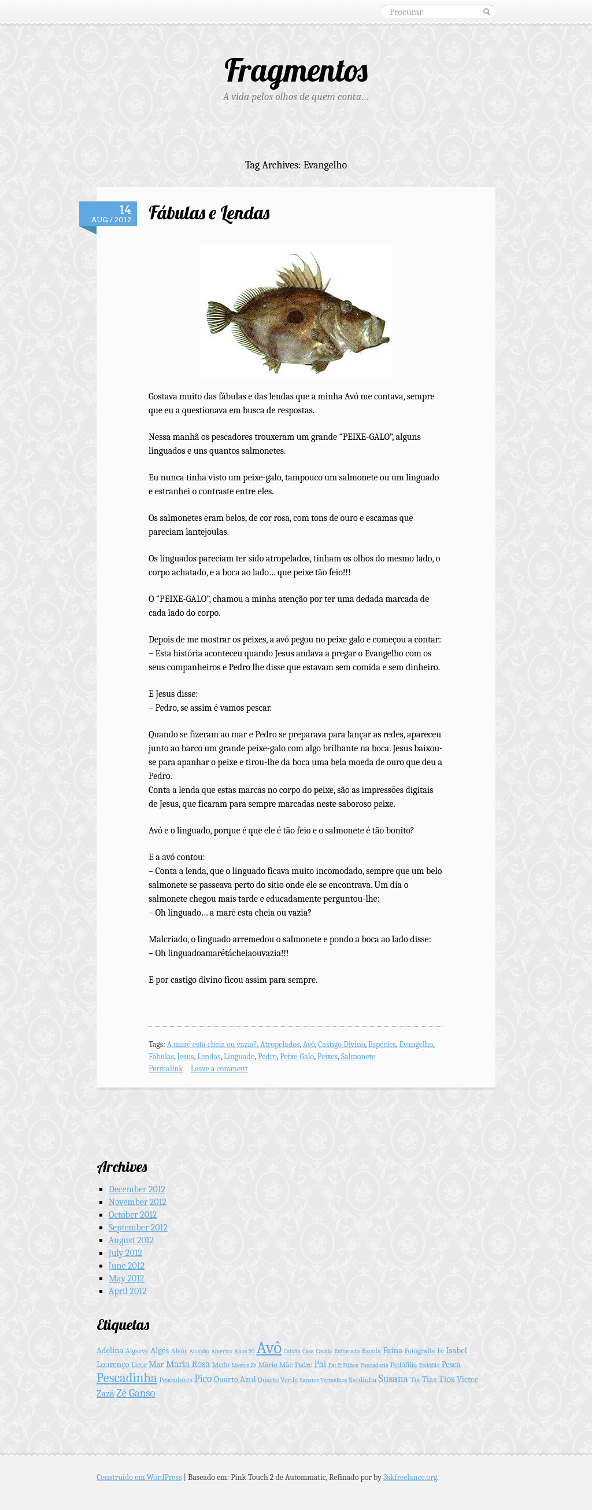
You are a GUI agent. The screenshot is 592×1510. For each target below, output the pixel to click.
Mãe (286, 1364)
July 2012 (125, 1253)
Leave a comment (219, 1069)
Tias (429, 1379)
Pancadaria (374, 1365)
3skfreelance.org (410, 1477)
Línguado (239, 1056)
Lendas (208, 1056)
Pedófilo (429, 1365)
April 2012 (128, 1291)
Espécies (382, 1044)
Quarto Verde (278, 1379)
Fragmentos (296, 70)
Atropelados (279, 1044)
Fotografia (419, 1350)
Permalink (166, 1069)
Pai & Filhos (343, 1365)
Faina (392, 1350)
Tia (415, 1379)
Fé (440, 1350)
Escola (371, 1350)
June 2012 (127, 1266)
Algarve (137, 1350)
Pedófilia (403, 1364)
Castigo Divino (341, 1044)
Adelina (110, 1350)
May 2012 (127, 1278)
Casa (308, 1351)
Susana (393, 1378)
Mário (268, 1364)
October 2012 (133, 1215)
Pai (320, 1363)
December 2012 (137, 1189)
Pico (203, 1378)
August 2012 (131, 1240)
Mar (156, 1364)
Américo (221, 1351)
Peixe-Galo (297, 1056)
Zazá (105, 1393)
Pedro (267, 1056)
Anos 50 (245, 1351)
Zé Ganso (135, 1393)
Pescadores (176, 1379)
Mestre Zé (244, 1365)
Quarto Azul (235, 1379)
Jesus (185, 1056)
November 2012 (137, 1202)
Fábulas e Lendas (209, 212)
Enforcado (347, 1351)
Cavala (324, 1351)
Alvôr (179, 1350)
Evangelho (416, 1044)
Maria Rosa (188, 1363)
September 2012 (138, 1227)
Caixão (292, 1351)
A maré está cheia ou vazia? (212, 1044)
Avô (309, 1044)
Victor (467, 1379)
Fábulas (161, 1056)
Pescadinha (127, 1378)
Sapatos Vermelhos (323, 1380)
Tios (447, 1378)
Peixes (327, 1056)
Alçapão (199, 1351)
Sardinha (363, 1379)
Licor (139, 1364)
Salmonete (358, 1056)
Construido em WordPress (139, 1477)
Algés (159, 1350)
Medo (221, 1364)
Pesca (451, 1364)
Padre (303, 1364)
